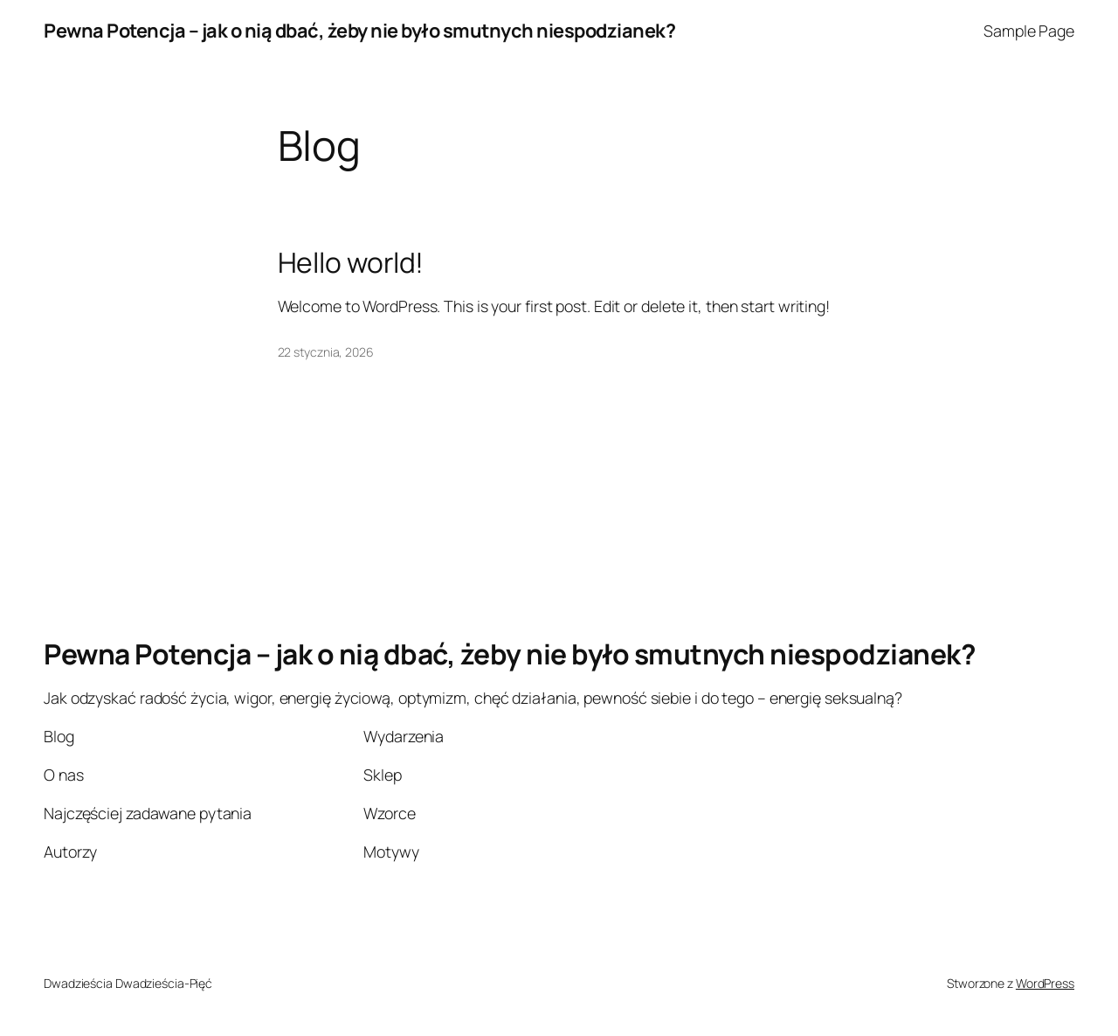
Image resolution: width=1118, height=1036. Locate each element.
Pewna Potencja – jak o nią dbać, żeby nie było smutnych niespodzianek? (359, 30)
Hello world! (351, 263)
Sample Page (1028, 30)
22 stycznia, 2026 (326, 352)
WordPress (1045, 983)
